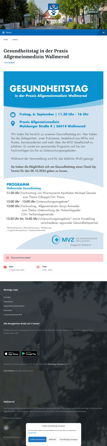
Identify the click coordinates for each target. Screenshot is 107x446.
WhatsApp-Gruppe (55, 364)
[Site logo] (53, 15)
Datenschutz (32, 432)
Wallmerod (53, 20)
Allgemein (9, 62)
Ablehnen (52, 439)
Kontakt (7, 297)
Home (6, 40)
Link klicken (9, 370)
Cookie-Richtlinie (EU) (13, 314)
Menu (53, 32)
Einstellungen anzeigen (68, 439)
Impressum (8, 301)
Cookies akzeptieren (37, 439)
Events (15, 40)
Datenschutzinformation (14, 306)
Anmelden (8, 310)
